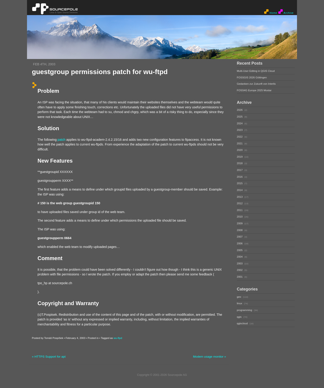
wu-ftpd (118, 338)
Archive (286, 11)
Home (270, 11)
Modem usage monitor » (209, 356)
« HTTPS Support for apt (49, 356)
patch (61, 139)
